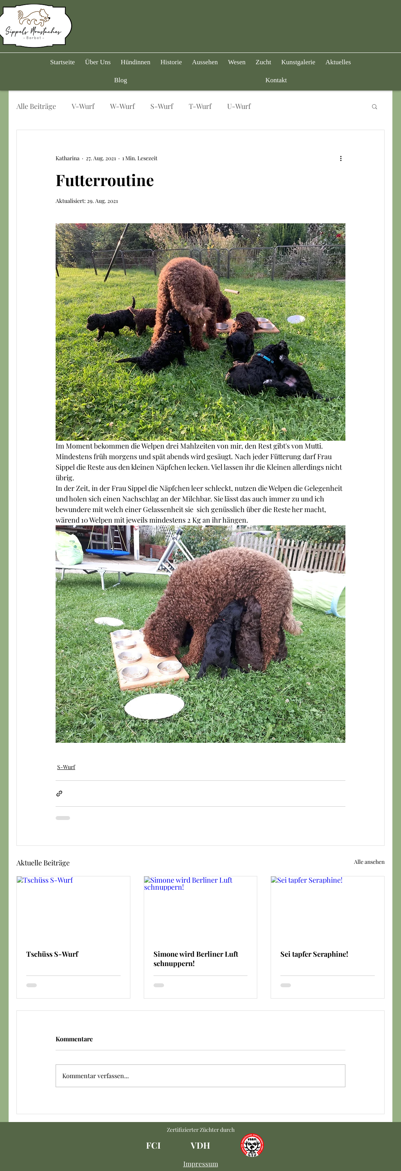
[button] (135, 62)
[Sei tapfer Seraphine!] (327, 908)
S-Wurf (161, 106)
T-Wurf (200, 106)
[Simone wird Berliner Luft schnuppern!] (200, 908)
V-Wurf (83, 106)
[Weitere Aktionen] (340, 158)
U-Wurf (239, 106)
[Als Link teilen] (59, 793)
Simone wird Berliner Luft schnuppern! (196, 958)
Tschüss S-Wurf (52, 954)
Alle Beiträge (36, 106)
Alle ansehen (369, 861)
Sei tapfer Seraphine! (314, 954)
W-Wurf (122, 106)
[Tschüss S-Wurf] (73, 908)
